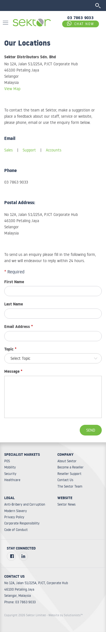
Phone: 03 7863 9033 (20, 602)
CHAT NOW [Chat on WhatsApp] (80, 23)
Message (13, 372)
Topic (10, 350)
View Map (12, 88)
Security (10, 474)
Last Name (13, 305)
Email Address (18, 327)
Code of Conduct (16, 530)
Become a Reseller (70, 467)
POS (7, 461)
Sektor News (66, 504)
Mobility (10, 467)
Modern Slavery (15, 511)
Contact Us (65, 480)
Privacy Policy (14, 517)
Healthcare (12, 480)
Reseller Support (69, 474)
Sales (8, 150)
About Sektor (67, 461)
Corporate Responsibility (22, 523)
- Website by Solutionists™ (65, 615)
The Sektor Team (69, 486)
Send (90, 430)
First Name (14, 282)
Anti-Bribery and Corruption (24, 504)
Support (29, 150)
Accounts (53, 150)
